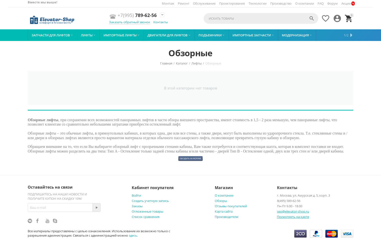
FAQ (321, 3)
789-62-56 (137, 15)
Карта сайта (224, 211)
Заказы (137, 206)
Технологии (258, 3)
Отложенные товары (147, 211)
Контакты (160, 22)
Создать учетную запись (150, 201)
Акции (346, 3)
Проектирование (232, 3)
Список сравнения (145, 217)
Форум (332, 3)
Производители (226, 217)
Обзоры (221, 201)
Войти (136, 195)
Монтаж (168, 3)
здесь (133, 235)
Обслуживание (204, 3)
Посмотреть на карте (293, 217)
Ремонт (183, 3)
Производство (281, 3)
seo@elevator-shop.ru (293, 211)
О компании (304, 3)
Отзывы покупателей (231, 206)
